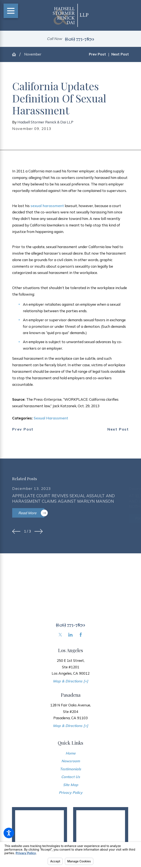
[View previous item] (16, 531)
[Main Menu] (11, 11)
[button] (9, 833)
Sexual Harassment (51, 418)
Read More (31, 513)
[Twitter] (60, 635)
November (32, 54)
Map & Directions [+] (70, 681)
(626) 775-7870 (79, 39)
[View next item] (38, 531)
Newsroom (70, 761)
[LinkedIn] (70, 635)
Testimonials (70, 769)
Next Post (118, 429)
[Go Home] (15, 54)
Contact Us (70, 776)
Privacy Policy (70, 792)
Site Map (70, 784)
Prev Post (22, 429)
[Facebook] (81, 635)
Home (70, 753)
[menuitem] (70, 753)
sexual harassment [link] (47, 206)
